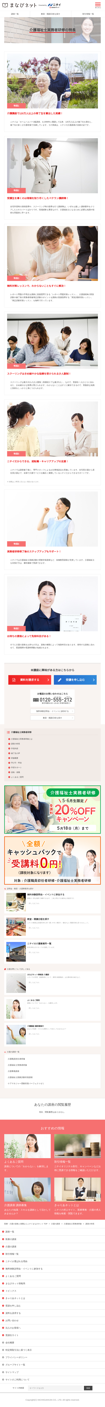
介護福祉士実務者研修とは (21, 739)
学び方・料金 (16, 763)
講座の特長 (15, 744)
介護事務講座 (13, 1071)
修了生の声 (15, 753)
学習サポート (16, 767)
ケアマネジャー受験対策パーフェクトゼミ (26, 1083)
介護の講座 (55, 1224)
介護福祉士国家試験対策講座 (20, 1077)
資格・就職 (15, 772)
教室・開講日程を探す (50, 14)
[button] (98, 5)
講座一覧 (15, 14)
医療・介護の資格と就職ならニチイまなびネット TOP (25, 1224)
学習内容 (14, 748)
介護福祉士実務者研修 (17, 1065)
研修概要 (14, 758)
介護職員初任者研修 (16, 1059)
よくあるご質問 (17, 777)
